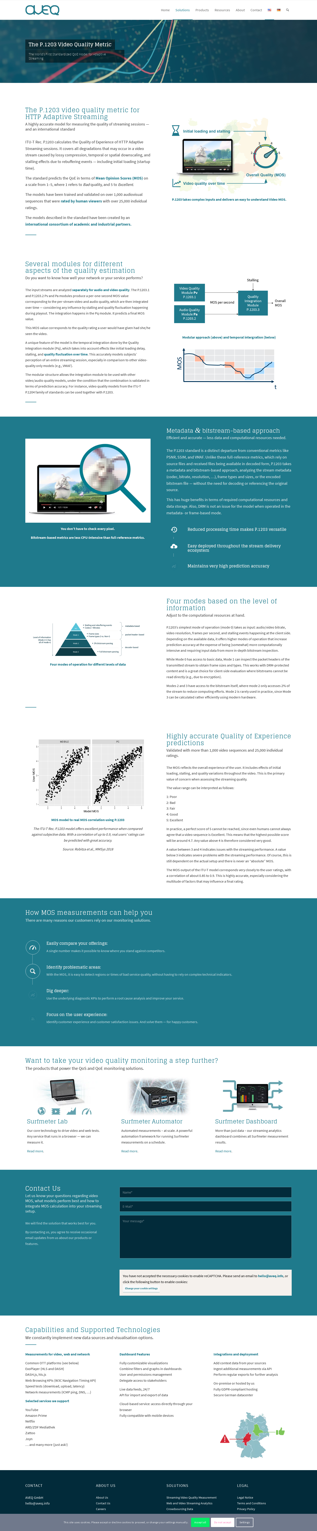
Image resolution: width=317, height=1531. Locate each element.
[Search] (287, 10)
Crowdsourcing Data (179, 1509)
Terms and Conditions (251, 1503)
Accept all (200, 1522)
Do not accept (222, 1522)
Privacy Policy (246, 1509)
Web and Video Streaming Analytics (189, 1503)
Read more (35, 1151)
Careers (101, 1509)
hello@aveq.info (270, 1276)
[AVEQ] (46, 10)
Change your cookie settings (141, 1288)
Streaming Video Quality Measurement (191, 1497)
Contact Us (103, 1503)
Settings (245, 1522)
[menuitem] (165, 10)
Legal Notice (245, 1497)
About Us (102, 1497)
